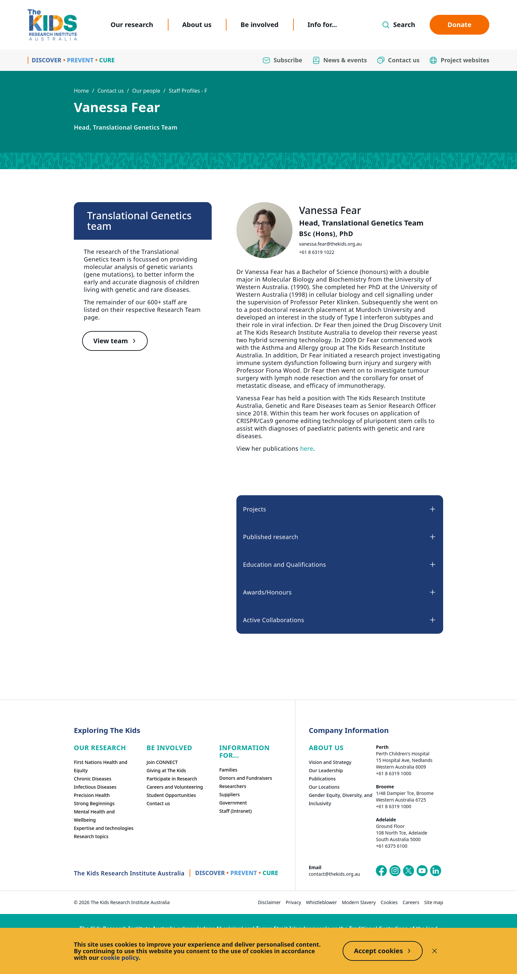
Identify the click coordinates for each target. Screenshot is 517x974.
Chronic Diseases (92, 779)
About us (197, 24)
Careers (411, 902)
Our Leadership (326, 770)
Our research (131, 24)
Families (228, 770)
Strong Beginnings (94, 803)
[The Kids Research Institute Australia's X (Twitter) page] (408, 870)
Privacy (293, 902)
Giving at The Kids (166, 770)
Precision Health (92, 795)
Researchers (232, 786)
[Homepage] (52, 25)
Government (233, 803)
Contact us (110, 90)
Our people (146, 90)
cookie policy (120, 957)
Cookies (389, 902)
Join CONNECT (162, 762)
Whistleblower (321, 902)
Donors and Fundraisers (245, 778)
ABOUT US (326, 747)
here (306, 448)
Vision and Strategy (330, 762)
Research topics (91, 836)
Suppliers (229, 794)
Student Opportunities (171, 795)
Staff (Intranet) (235, 811)
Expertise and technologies (104, 828)
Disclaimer (269, 902)
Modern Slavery (359, 902)
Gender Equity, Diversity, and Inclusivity (340, 799)
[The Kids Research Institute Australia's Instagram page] (395, 870)
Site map (433, 902)
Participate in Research (171, 779)
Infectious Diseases (95, 787)
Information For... (244, 751)
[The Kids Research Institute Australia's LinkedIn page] (435, 870)
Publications (322, 779)
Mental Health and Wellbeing (94, 815)
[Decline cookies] (434, 950)
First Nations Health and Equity (100, 766)
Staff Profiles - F (188, 90)
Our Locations (324, 787)
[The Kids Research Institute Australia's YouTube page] (422, 870)
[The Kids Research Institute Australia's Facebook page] (381, 870)
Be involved (259, 24)
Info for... (322, 24)
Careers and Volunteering (174, 787)
